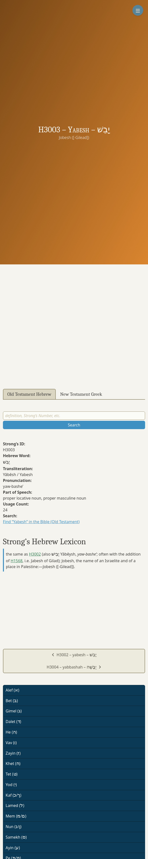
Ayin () (13, 847)
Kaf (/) (13, 795)
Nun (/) (14, 826)
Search (74, 425)
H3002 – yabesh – (74, 654)
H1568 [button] (16, 560)
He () (11, 732)
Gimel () (14, 711)
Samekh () (16, 837)
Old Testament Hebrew (29, 394)
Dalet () (13, 721)
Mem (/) (16, 816)
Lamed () (15, 805)
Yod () (11, 784)
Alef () (12, 690)
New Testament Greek (81, 394)
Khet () (13, 763)
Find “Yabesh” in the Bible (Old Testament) (41, 521)
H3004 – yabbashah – (74, 667)
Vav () (11, 742)
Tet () (11, 774)
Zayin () (13, 753)
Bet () (12, 700)
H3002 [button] (35, 554)
